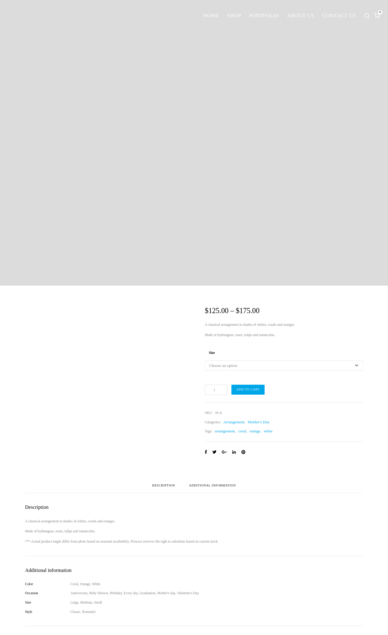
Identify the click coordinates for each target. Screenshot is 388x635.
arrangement (225, 431)
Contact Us (339, 15)
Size (212, 353)
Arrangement (233, 422)
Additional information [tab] (212, 485)
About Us (300, 15)
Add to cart (248, 389)
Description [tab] (163, 485)
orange (255, 431)
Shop (234, 15)
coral (242, 431)
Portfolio (264, 15)
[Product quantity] (216, 390)
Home (211, 15)
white (268, 431)
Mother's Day (258, 422)
